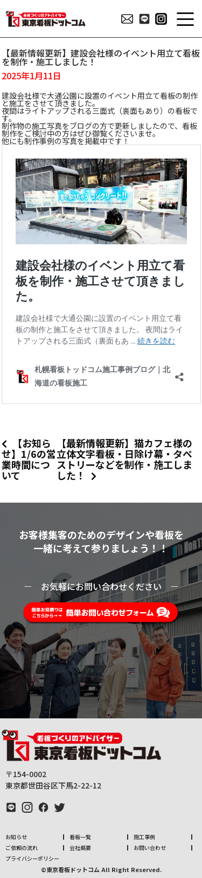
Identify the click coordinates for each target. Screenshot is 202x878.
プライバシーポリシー (32, 858)
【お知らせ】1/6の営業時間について (29, 459)
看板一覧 (80, 837)
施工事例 (144, 837)
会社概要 (80, 847)
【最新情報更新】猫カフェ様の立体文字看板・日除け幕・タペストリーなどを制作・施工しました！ (124, 459)
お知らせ (16, 837)
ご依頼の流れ (21, 847)
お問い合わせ (150, 847)
